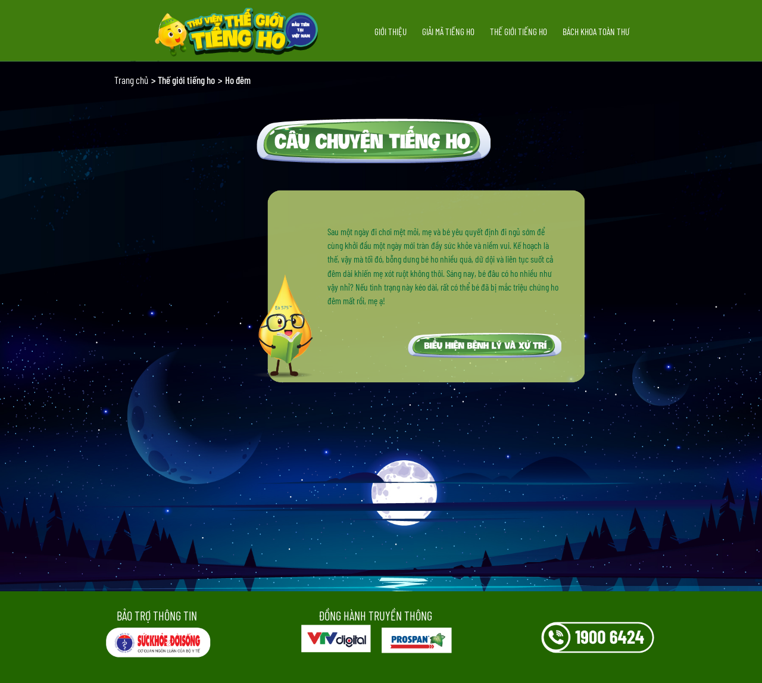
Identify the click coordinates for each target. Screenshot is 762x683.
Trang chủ (131, 80)
